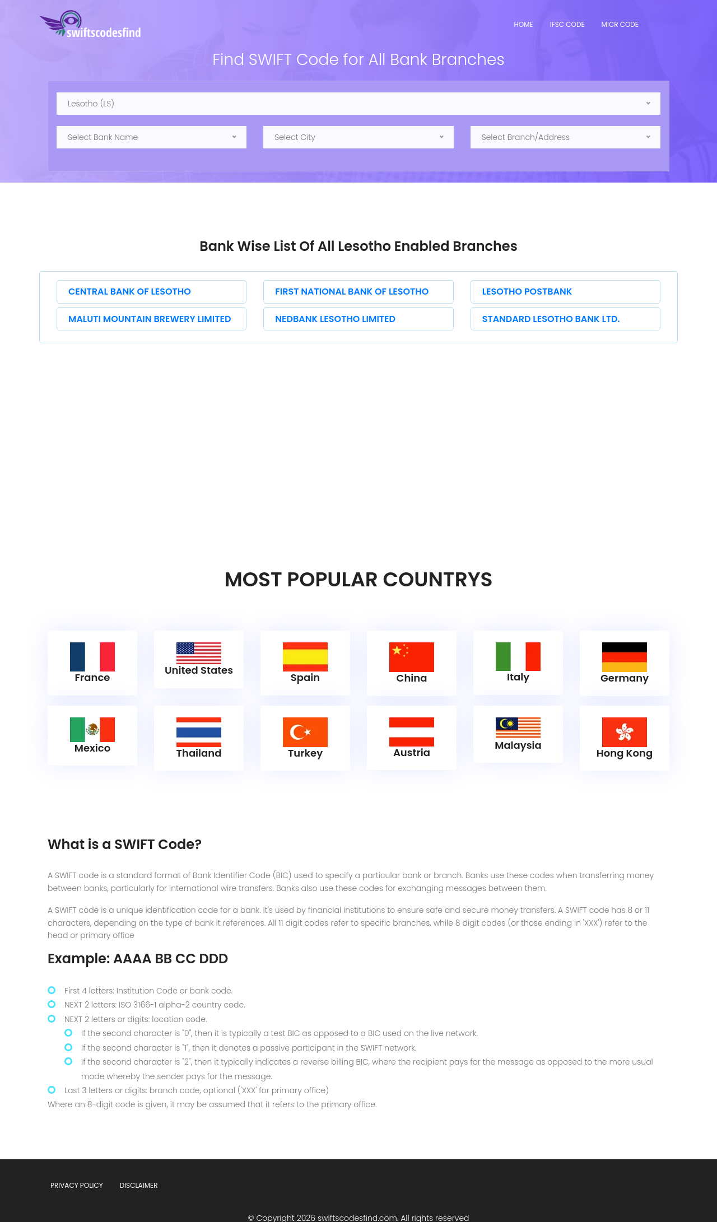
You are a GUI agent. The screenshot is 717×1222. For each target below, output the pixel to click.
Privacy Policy (76, 1165)
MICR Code (620, 24)
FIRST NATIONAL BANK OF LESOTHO (352, 291)
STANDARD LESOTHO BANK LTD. (551, 319)
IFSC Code (567, 24)
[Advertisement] (358, 427)
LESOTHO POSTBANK (527, 291)
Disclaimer (139, 1165)
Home (523, 24)
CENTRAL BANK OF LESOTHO (129, 291)
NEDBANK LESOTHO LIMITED (335, 319)
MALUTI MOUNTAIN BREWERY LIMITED (149, 319)
